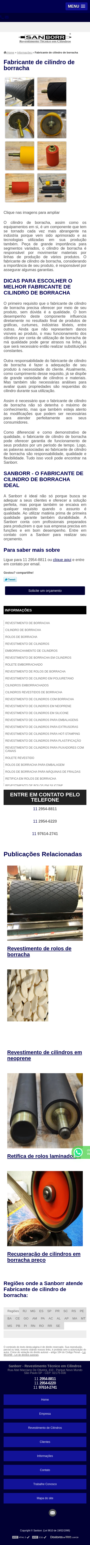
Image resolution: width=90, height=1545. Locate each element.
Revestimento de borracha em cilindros (38, 657)
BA (9, 1318)
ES (41, 1311)
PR (57, 1311)
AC (51, 1318)
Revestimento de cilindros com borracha (39, 699)
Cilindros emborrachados (27, 685)
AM (34, 1318)
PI (25, 1326)
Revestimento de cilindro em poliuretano (39, 678)
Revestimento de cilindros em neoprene (38, 706)
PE (82, 1311)
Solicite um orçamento (45, 591)
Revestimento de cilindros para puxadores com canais (44, 749)
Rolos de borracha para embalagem (35, 765)
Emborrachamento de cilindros (31, 650)
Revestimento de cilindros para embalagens (41, 720)
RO (41, 1326)
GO (26, 1318)
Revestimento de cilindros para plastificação (43, 740)
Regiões (13, 1311)
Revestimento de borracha (27, 623)
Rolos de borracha (21, 637)
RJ (25, 1311)
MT (83, 1318)
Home (45, 1399)
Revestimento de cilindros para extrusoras (41, 727)
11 (45, 809)
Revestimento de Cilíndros (45, 1427)
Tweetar (10, 579)
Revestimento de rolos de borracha (35, 671)
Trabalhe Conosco (45, 1484)
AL (59, 1318)
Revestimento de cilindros (27, 644)
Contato (45, 1470)
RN (33, 1326)
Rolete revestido (19, 758)
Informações (18, 610)
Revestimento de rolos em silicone (34, 785)
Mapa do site (45, 1498)
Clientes (45, 1442)
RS (74, 1311)
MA (74, 1318)
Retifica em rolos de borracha (30, 778)
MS (9, 1326)
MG (33, 1311)
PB (18, 1326)
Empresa (45, 1413)
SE (58, 1326)
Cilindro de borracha (23, 630)
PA (43, 1318)
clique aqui (62, 560)
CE (17, 1318)
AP (67, 1318)
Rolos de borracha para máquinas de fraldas (42, 771)
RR (50, 1326)
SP (49, 1311)
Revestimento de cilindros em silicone (37, 713)
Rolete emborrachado (23, 664)
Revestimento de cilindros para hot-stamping (42, 734)
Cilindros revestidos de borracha (33, 692)
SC (65, 1311)
